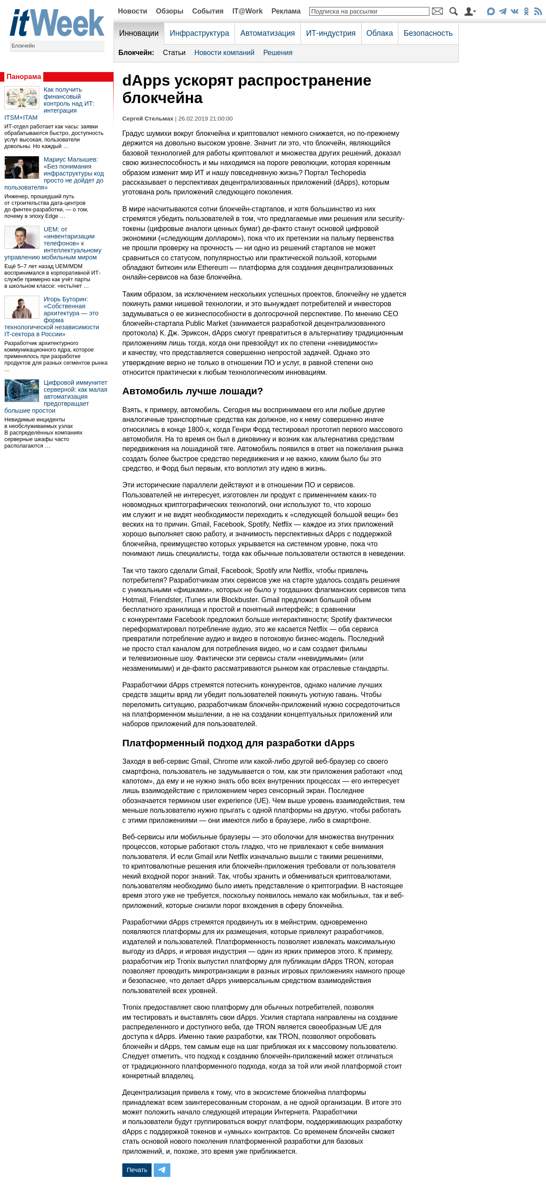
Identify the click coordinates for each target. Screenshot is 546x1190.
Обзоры (169, 11)
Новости (132, 11)
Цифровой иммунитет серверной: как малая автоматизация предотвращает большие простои (55, 396)
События (208, 11)
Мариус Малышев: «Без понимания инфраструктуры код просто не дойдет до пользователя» (54, 173)
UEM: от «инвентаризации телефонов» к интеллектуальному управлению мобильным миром (52, 243)
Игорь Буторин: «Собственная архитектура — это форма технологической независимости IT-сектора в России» (51, 317)
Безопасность (428, 33)
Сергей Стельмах (147, 118)
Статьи (174, 52)
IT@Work (247, 11)
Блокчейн (23, 46)
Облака (379, 33)
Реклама (286, 11)
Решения (278, 52)
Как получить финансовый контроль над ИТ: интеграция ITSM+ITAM (49, 103)
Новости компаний (224, 52)
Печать (137, 1169)
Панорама (24, 76)
